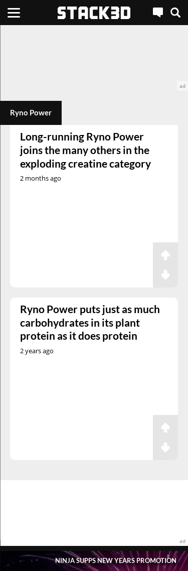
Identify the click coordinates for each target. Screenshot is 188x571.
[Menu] (14, 13)
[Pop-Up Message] (94, 560)
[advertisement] (94, 58)
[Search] (175, 13)
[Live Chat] (158, 13)
